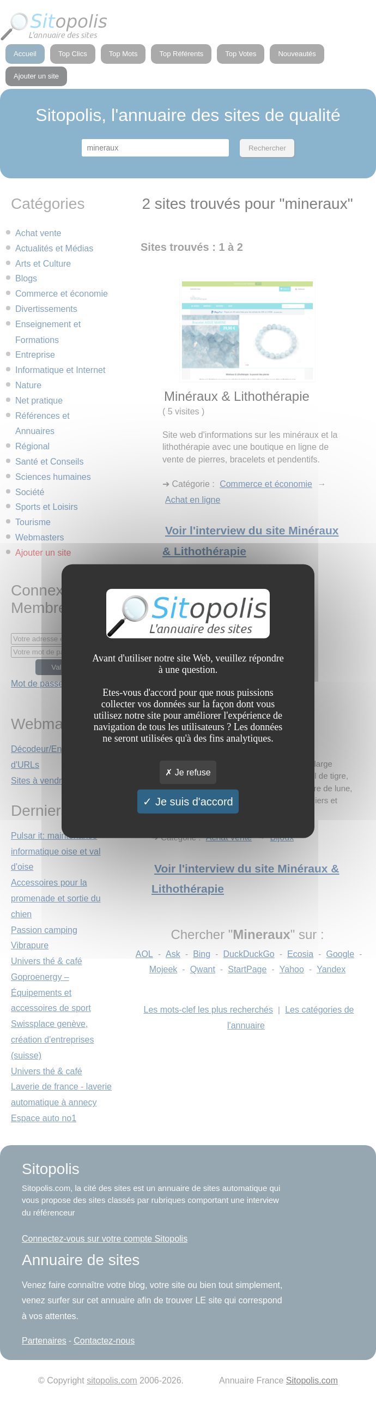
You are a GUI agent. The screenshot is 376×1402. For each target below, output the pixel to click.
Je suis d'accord (188, 802)
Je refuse (187, 772)
